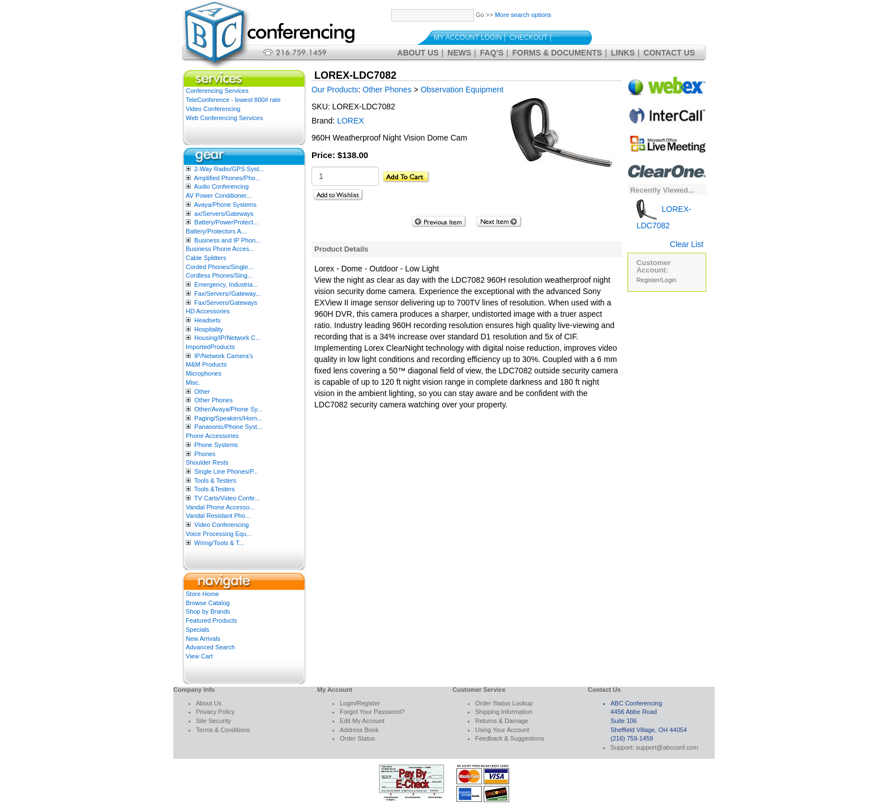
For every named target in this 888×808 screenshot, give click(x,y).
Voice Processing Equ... (218, 533)
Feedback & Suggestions (509, 738)
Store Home (202, 593)
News (459, 52)
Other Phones (213, 400)
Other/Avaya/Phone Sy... (228, 409)
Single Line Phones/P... (226, 471)
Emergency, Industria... (226, 284)
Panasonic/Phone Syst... (228, 426)
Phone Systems (216, 444)
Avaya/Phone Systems (225, 204)
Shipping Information (503, 711)
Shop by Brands (208, 611)
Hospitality (208, 329)
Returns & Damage (501, 720)
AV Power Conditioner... (218, 195)
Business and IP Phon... (227, 240)
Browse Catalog (208, 602)
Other (202, 391)
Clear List (686, 244)
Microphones (203, 373)
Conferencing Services (217, 90)
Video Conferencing (213, 108)
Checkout (529, 37)
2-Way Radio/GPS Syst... (229, 168)
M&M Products (206, 364)
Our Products (334, 89)
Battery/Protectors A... (216, 231)
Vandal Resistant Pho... (218, 515)
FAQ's (491, 52)
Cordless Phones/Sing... (219, 275)
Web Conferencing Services (224, 117)
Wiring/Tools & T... (219, 542)
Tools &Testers (214, 489)
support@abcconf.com (667, 747)
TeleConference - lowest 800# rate (233, 99)
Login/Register (360, 703)
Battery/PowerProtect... (226, 222)
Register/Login (657, 280)
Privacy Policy (215, 711)
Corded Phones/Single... (219, 266)
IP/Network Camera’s (223, 355)
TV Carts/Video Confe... (227, 498)
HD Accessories (208, 311)
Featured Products (211, 620)
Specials (198, 629)
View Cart (199, 656)
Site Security (213, 720)
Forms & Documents (558, 52)
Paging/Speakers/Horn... (228, 418)
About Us (417, 52)
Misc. (193, 382)
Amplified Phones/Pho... (227, 178)
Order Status (357, 738)
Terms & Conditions (223, 729)
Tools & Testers (215, 480)
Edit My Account (362, 720)
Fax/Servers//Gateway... (227, 293)
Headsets (207, 320)
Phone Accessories (212, 435)
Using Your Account (502, 729)
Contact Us (669, 52)
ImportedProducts (210, 346)
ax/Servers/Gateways (224, 213)
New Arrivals (203, 638)
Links (623, 52)
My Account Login (468, 37)
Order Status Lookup (504, 703)
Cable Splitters (206, 257)
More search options (523, 14)
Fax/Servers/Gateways (225, 302)
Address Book (359, 729)
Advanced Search (210, 647)
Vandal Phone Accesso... (220, 507)
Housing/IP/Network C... (227, 337)
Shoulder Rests (207, 462)
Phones (204, 453)
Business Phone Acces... (220, 248)
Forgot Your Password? (372, 711)
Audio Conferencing (221, 186)
